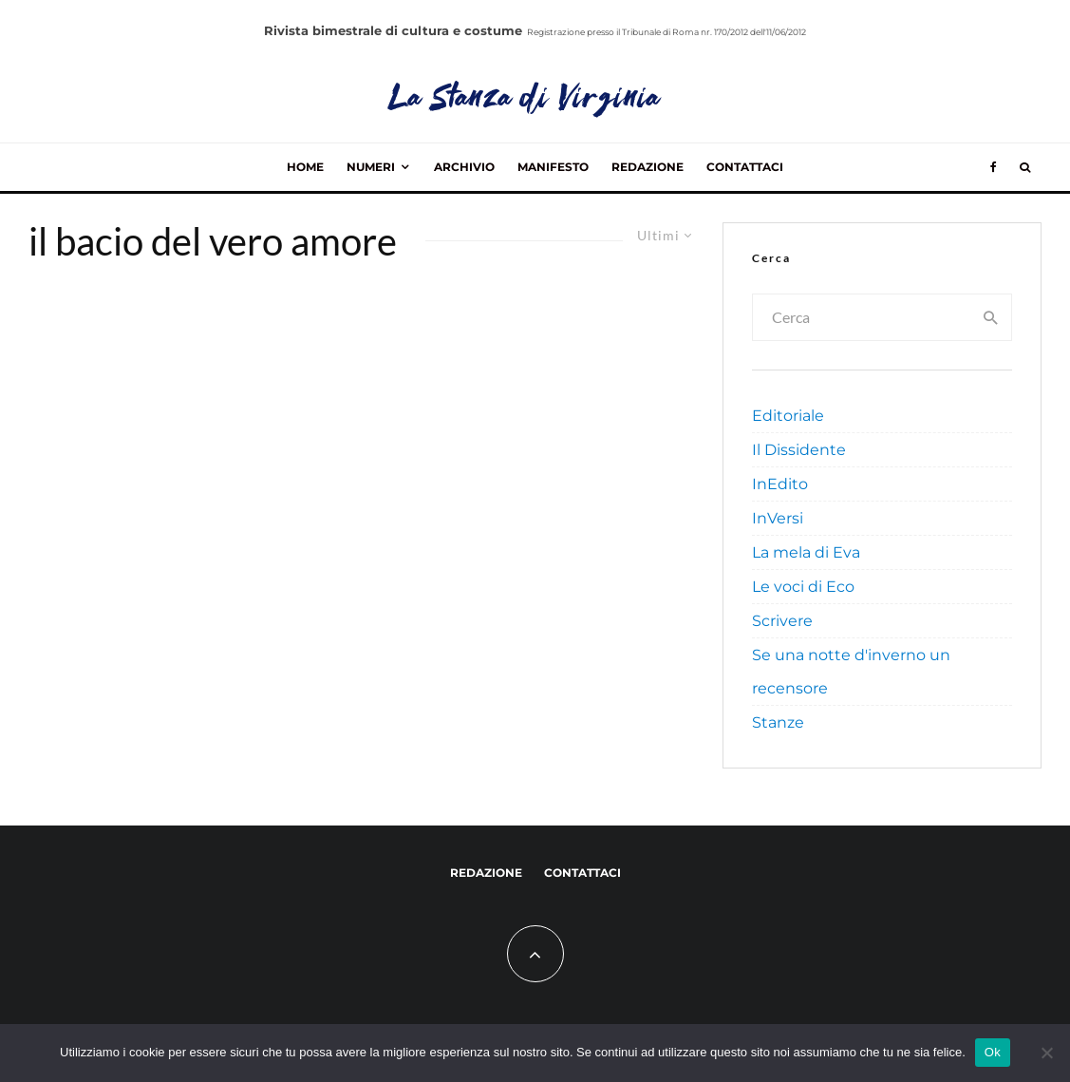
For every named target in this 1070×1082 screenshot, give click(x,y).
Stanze (778, 722)
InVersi (777, 518)
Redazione (647, 167)
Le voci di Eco (803, 587)
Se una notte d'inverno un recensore (851, 671)
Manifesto (553, 167)
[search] (991, 317)
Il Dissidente (799, 450)
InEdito (780, 484)
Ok (993, 1052)
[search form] (862, 317)
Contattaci (744, 167)
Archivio (464, 167)
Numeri (371, 167)
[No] (1046, 1052)
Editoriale (788, 416)
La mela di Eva (806, 552)
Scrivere (782, 621)
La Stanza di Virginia (525, 99)
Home (305, 167)
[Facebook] (993, 167)
